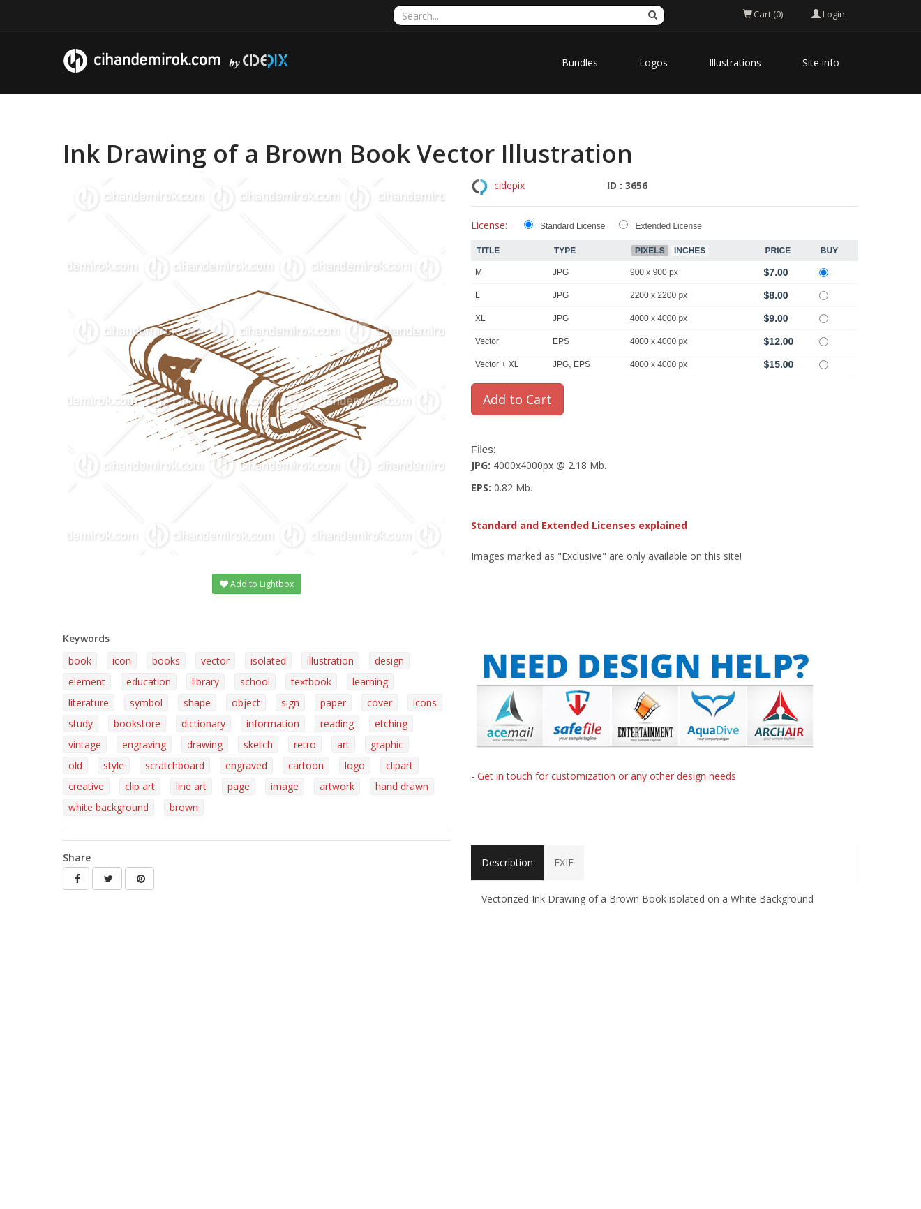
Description (507, 862)
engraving (144, 744)
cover (379, 702)
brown (184, 807)
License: (489, 225)
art (343, 744)
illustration (330, 660)
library (205, 681)
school (255, 681)
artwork (337, 786)
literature (88, 702)
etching (391, 723)
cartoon (306, 765)
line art (191, 786)
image (285, 786)
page (238, 786)
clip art (140, 786)
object (246, 702)
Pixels (650, 250)
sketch (258, 744)
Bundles (580, 62)
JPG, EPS (571, 364)
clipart (399, 765)
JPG (561, 272)
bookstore (137, 723)
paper (333, 702)
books (166, 660)
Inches (689, 250)
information (272, 723)
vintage (84, 744)
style (113, 765)
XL (480, 318)
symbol (146, 702)
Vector (487, 341)
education (148, 681)
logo (355, 765)
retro (305, 744)
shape (197, 702)
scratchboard (174, 765)
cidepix (509, 185)
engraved (246, 765)
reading (337, 723)
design (389, 660)
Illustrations (735, 62)
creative (86, 786)
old (75, 765)
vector (215, 660)
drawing (205, 744)
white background (108, 807)
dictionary (203, 723)
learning (370, 681)
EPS (561, 341)
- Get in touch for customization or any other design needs (603, 775)
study (80, 723)
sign (290, 702)
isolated (268, 660)
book (79, 660)
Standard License (572, 226)
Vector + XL (496, 364)
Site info (820, 62)
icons (425, 702)
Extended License (668, 226)
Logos (653, 62)
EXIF (564, 862)
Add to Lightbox (257, 584)
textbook (311, 681)
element (86, 681)
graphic (386, 744)
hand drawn (401, 786)
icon (121, 660)
